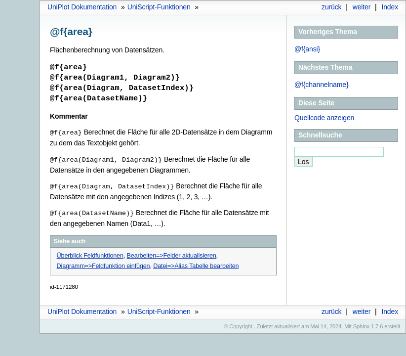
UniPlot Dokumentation (82, 7)
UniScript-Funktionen (159, 7)
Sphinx (361, 324)
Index (389, 7)
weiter (362, 7)
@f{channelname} (321, 85)
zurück (331, 7)
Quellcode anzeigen (324, 118)
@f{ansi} (307, 49)
